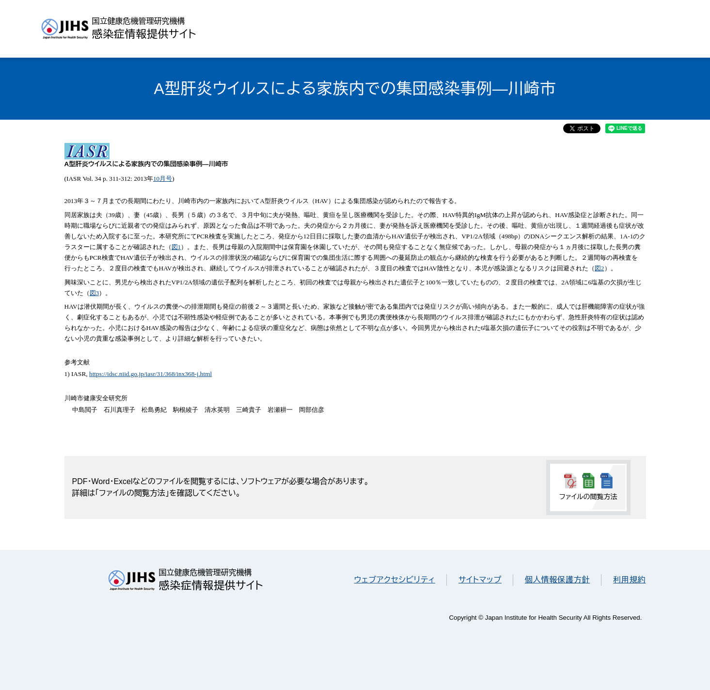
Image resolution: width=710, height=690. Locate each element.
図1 (176, 247)
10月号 (162, 178)
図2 (599, 268)
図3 (94, 293)
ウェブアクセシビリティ (394, 580)
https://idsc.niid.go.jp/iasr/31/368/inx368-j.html (150, 373)
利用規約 (629, 580)
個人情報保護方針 (557, 580)
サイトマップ (480, 580)
